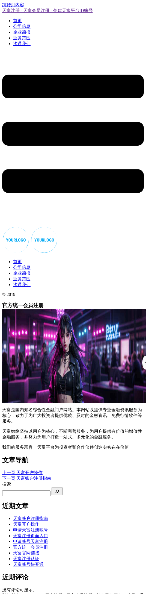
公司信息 (22, 26)
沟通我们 (22, 43)
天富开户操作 (26, 524)
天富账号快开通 (28, 564)
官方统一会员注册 (30, 547)
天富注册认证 (26, 558)
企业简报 (22, 32)
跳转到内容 (13, 4)
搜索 (6, 484)
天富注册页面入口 (30, 535)
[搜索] (57, 491)
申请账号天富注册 (30, 541)
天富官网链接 (26, 553)
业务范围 (22, 38)
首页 (17, 20)
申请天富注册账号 (30, 530)
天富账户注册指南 (30, 518)
